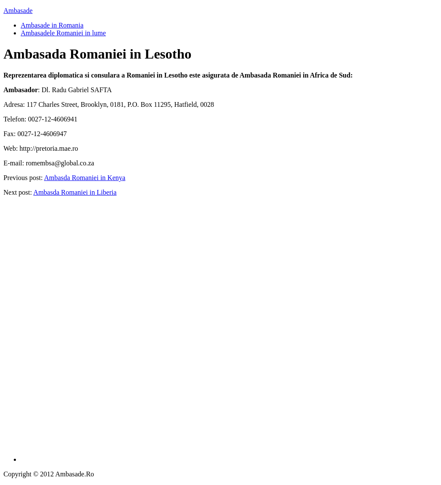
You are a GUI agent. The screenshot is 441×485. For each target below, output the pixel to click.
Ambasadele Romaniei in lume (63, 33)
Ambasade (18, 10)
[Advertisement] (229, 332)
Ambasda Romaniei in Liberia (74, 192)
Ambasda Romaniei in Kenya (84, 177)
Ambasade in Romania (52, 25)
